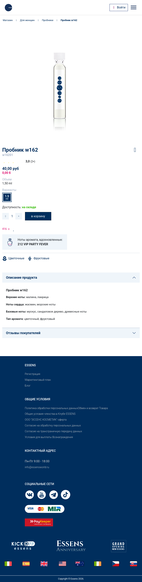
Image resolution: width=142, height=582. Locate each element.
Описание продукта (21, 277)
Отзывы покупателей (23, 333)
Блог (27, 385)
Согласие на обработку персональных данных (53, 425)
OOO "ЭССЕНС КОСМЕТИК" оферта (45, 419)
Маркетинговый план (38, 379)
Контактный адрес (40, 451)
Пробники (47, 20)
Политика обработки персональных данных (51, 408)
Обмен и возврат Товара (93, 408)
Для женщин (27, 20)
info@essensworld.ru (37, 467)
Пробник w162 (69, 20)
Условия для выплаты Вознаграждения (49, 437)
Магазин (8, 20)
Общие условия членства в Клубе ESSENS (50, 413)
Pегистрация (32, 373)
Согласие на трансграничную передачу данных (53, 431)
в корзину (38, 216)
